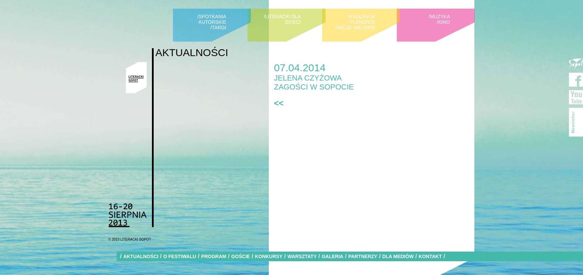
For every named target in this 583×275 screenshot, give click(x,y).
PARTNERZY (362, 256)
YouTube (576, 97)
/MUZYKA (439, 16)
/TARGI (218, 27)
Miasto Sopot (576, 62)
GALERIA (332, 256)
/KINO (443, 22)
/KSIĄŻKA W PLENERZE (361, 19)
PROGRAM (213, 256)
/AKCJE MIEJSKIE (355, 27)
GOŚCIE (240, 256)
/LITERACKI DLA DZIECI (282, 19)
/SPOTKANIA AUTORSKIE (211, 19)
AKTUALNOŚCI (140, 256)
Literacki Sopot (136, 77)
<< (279, 103)
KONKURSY (269, 256)
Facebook (576, 80)
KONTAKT (430, 256)
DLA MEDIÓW (398, 256)
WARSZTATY (302, 256)
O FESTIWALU (179, 256)
